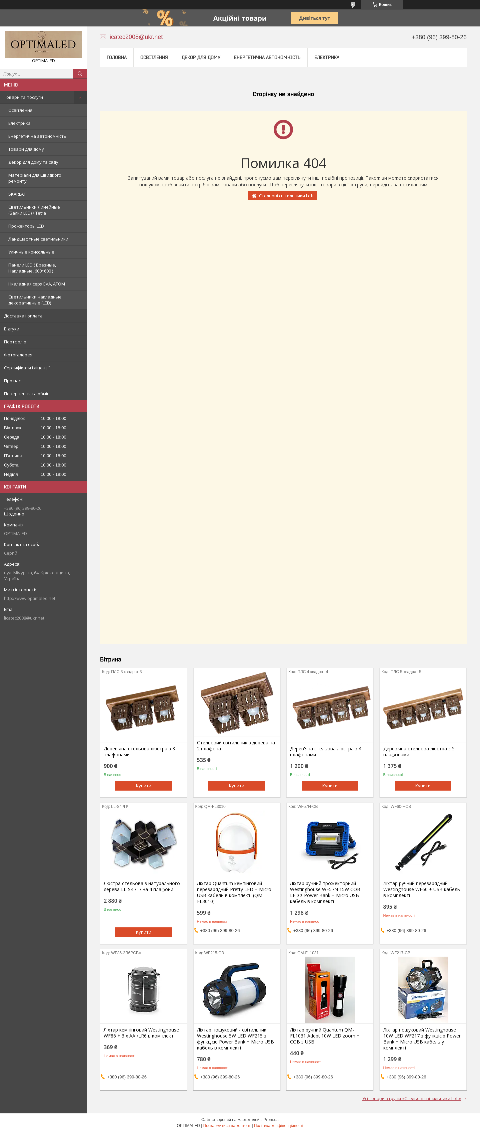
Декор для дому (201, 57)
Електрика (19, 123)
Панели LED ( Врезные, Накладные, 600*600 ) (32, 268)
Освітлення (20, 110)
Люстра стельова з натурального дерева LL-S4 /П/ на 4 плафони (142, 886)
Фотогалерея (18, 355)
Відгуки (11, 329)
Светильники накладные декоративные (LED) (35, 300)
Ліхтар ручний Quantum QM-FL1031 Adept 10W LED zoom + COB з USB (325, 1036)
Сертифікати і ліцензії (27, 368)
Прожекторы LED (26, 226)
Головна (117, 57)
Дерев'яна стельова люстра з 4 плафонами (325, 752)
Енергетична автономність (37, 136)
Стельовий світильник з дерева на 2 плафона (236, 746)
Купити (143, 786)
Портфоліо (15, 342)
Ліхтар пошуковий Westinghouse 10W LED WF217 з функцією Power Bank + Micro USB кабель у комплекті (422, 1039)
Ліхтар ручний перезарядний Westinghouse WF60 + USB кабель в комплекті (421, 889)
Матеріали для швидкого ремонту (34, 178)
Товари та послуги (23, 97)
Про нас (12, 381)
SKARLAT (17, 194)
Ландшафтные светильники (38, 239)
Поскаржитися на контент (227, 1125)
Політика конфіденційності (278, 1125)
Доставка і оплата (23, 316)
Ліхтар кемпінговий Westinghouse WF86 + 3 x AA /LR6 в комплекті (141, 1033)
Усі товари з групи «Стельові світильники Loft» (411, 1098)
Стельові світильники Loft (286, 196)
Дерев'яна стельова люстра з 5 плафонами (419, 752)
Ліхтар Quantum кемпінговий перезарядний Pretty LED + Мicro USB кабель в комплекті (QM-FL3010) (234, 892)
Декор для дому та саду (33, 162)
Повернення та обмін (27, 394)
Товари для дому (26, 149)
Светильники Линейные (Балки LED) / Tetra (34, 210)
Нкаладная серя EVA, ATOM (36, 284)
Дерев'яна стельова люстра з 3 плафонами (139, 752)
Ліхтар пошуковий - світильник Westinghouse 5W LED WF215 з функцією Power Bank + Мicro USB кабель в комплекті (235, 1039)
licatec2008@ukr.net (24, 618)
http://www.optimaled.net (29, 598)
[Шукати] (80, 74)
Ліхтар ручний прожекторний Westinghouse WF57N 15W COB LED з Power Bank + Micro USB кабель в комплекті (325, 892)
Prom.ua (271, 1119)
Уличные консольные (31, 252)
